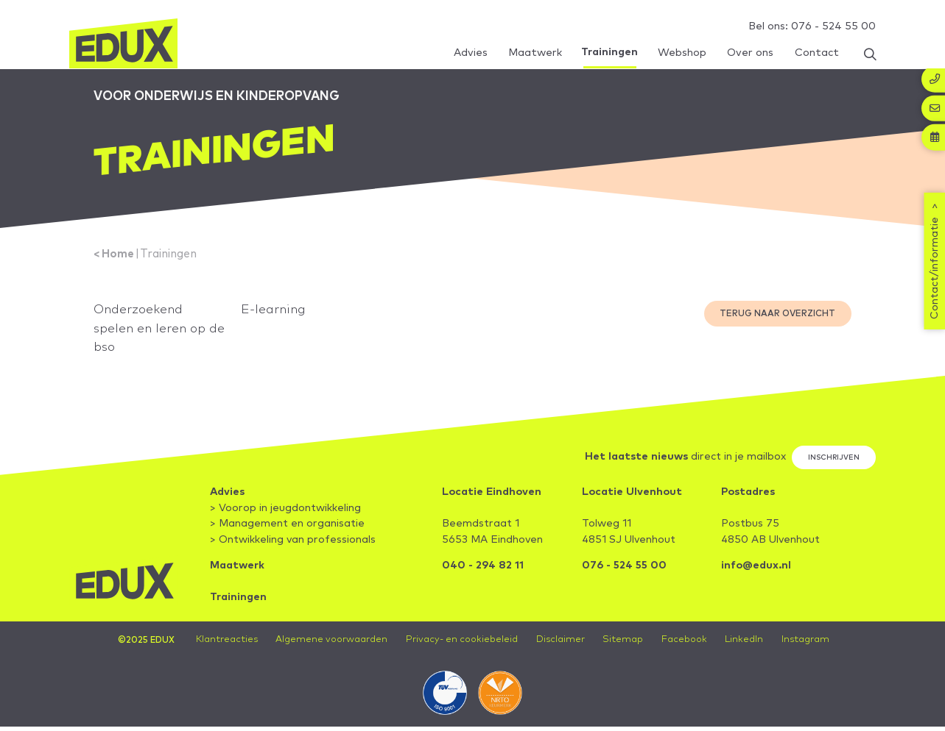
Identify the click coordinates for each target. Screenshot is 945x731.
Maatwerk (237, 573)
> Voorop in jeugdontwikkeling (285, 515)
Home (119, 258)
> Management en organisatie (287, 531)
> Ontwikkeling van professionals (293, 547)
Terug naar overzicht (777, 317)
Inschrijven (833, 464)
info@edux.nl (756, 573)
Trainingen (171, 258)
